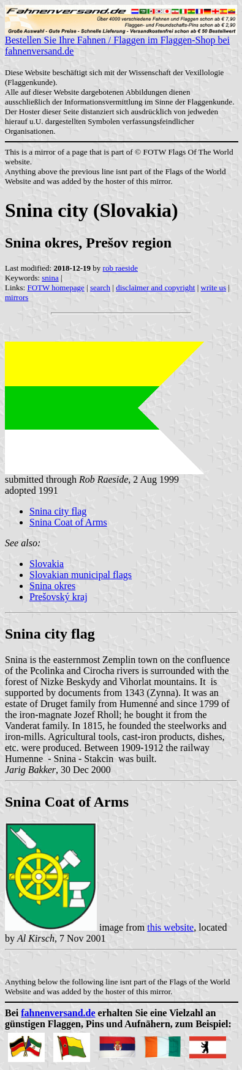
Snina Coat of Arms (68, 522)
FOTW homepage (55, 287)
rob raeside (120, 268)
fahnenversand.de (58, 1013)
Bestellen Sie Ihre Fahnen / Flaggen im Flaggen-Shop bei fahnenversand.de (121, 41)
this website (170, 927)
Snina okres (52, 586)
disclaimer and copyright (155, 287)
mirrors (16, 297)
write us (214, 287)
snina (50, 277)
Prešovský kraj (58, 597)
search (100, 287)
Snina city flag (57, 511)
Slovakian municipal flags (80, 575)
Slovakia (46, 564)
